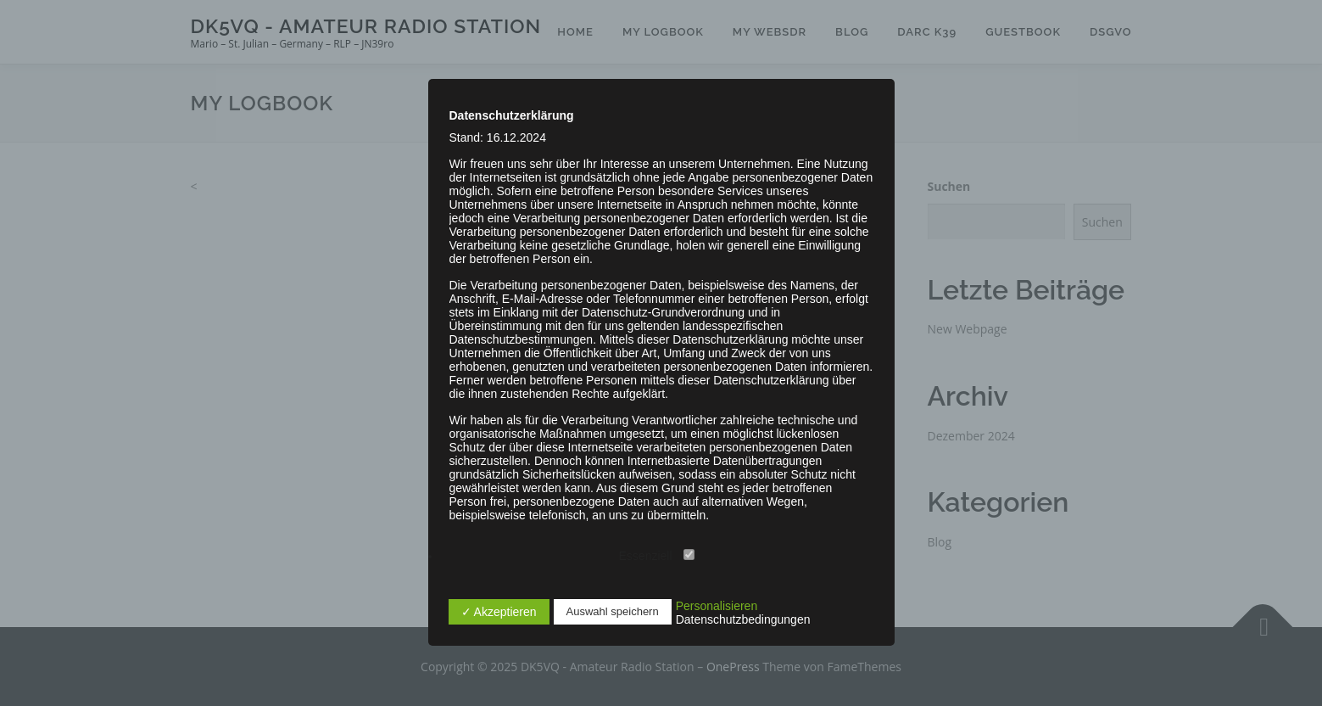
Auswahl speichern (612, 611)
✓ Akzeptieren (499, 612)
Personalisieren (717, 606)
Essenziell (657, 556)
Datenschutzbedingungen (743, 619)
